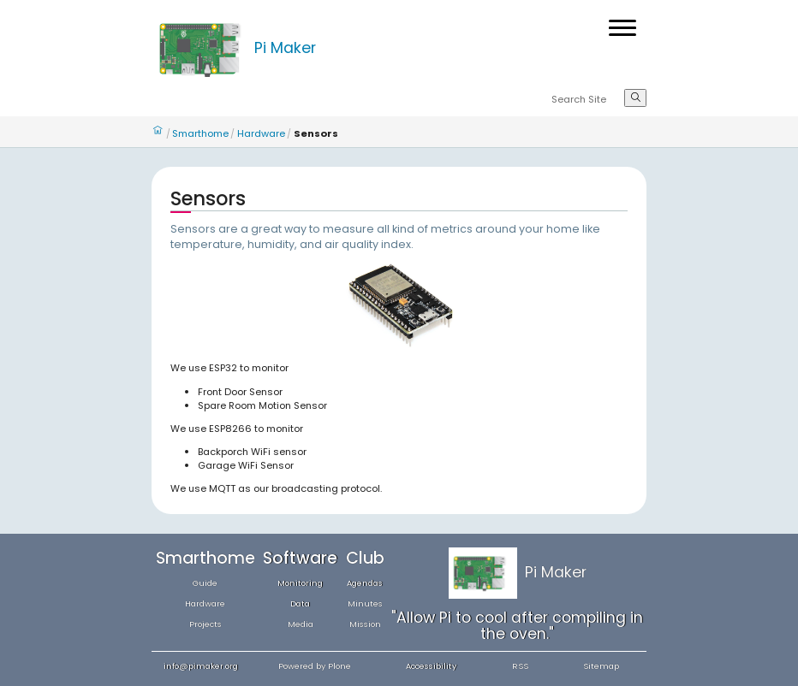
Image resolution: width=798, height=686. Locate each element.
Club (365, 558)
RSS (520, 665)
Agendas (365, 582)
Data (300, 603)
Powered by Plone (314, 665)
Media (300, 624)
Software (300, 558)
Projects (205, 624)
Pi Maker (285, 48)
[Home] (203, 48)
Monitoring (300, 582)
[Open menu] (622, 28)
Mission (365, 624)
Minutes (365, 603)
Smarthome (200, 134)
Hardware (261, 134)
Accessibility (431, 665)
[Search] (587, 100)
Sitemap (601, 665)
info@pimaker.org (201, 665)
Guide (205, 582)
